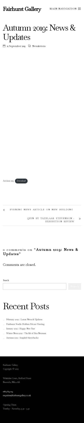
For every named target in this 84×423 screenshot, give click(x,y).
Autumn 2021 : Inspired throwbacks (22, 337)
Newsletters (38, 46)
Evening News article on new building (41, 209)
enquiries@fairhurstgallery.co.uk (17, 395)
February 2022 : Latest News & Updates (24, 319)
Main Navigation (65, 8)
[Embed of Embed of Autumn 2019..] (42, 117)
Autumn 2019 (8, 181)
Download (21, 181)
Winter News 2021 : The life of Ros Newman (26, 333)
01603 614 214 (8, 391)
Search (6, 280)
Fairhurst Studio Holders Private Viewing (25, 324)
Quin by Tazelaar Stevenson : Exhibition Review (50, 220)
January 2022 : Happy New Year (20, 328)
